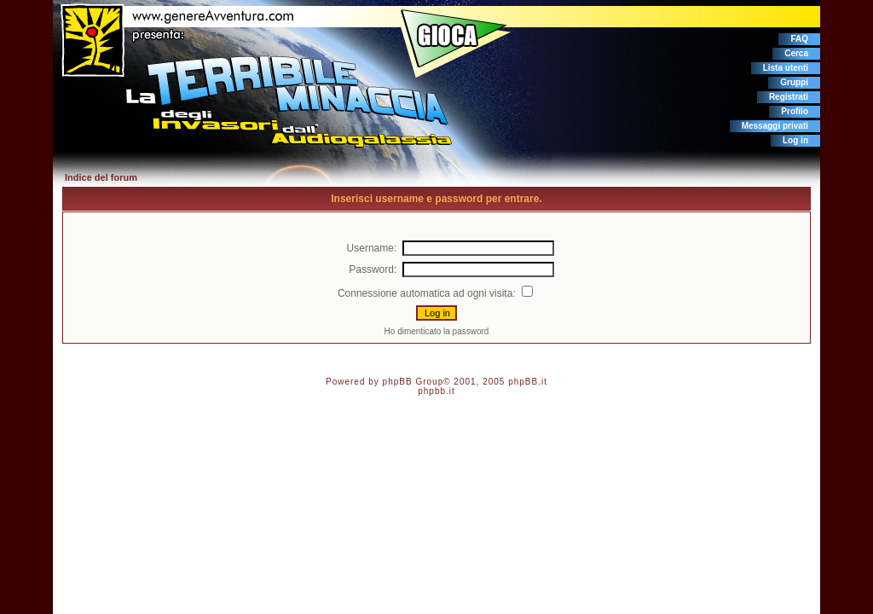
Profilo (794, 111)
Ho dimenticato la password (436, 331)
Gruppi (794, 82)
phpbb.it (436, 391)
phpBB (398, 381)
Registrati (788, 96)
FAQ (799, 38)
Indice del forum (101, 177)
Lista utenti (785, 67)
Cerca (796, 53)
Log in (795, 140)
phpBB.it (527, 381)
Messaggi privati (775, 125)
